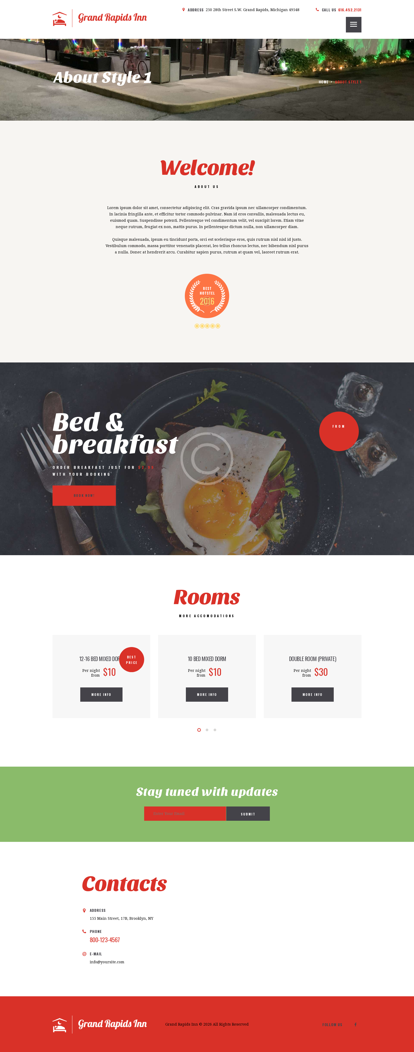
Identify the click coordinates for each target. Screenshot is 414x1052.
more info (101, 694)
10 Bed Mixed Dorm (207, 659)
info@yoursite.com (107, 962)
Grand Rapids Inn (181, 1024)
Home (324, 81)
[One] (310, 919)
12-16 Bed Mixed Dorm (101, 659)
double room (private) (312, 659)
